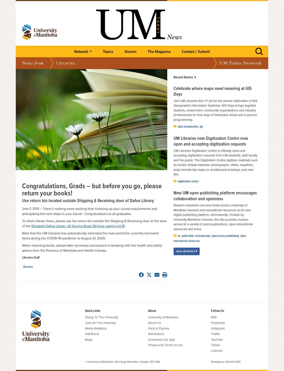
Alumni (130, 51)
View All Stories (186, 251)
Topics (108, 51)
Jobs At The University (100, 323)
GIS (201, 127)
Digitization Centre (188, 181)
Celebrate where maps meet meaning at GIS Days (213, 91)
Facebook (218, 323)
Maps (89, 340)
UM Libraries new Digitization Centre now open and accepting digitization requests (211, 141)
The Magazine (159, 51)
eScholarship (202, 236)
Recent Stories (185, 77)
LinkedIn (217, 351)
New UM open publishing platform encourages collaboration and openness (215, 196)
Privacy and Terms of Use (165, 345)
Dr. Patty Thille (186, 236)
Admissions (156, 334)
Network (81, 51)
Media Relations (96, 328)
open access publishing (225, 236)
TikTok (215, 345)
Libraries (28, 267)
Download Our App (161, 340)
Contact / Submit (196, 51)
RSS (214, 317)
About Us (154, 323)
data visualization (188, 127)
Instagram (218, 328)
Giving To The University (101, 317)
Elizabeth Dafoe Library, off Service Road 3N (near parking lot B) (78, 226)
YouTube (217, 340)
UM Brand (92, 334)
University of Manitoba (163, 317)
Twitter (215, 334)
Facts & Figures (158, 328)
